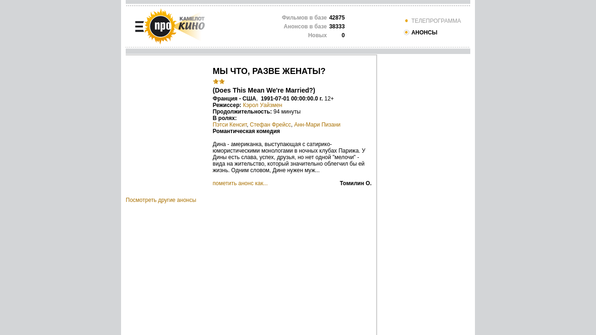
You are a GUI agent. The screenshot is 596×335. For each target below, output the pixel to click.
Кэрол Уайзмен (263, 105)
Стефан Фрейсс (270, 124)
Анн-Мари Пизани (317, 124)
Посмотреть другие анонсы (161, 200)
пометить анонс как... (240, 183)
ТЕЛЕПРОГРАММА (432, 21)
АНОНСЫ (420, 32)
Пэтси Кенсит (230, 124)
